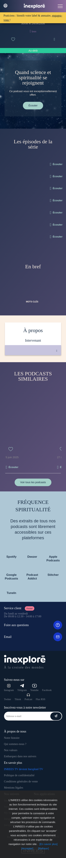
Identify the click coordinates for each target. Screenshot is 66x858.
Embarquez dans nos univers (20, 756)
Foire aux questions (33, 625)
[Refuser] (43, 848)
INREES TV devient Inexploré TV (23, 769)
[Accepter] (27, 848)
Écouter (33, 105)
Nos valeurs (10, 750)
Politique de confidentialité (19, 775)
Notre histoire (12, 737)
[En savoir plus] (48, 844)
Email (33, 636)
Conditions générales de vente (21, 781)
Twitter (7, 699)
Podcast (28, 697)
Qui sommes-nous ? (15, 743)
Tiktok (18, 699)
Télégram (22, 687)
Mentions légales (13, 787)
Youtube (34, 687)
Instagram (9, 687)
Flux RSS (40, 699)
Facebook (47, 690)
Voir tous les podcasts (33, 482)
